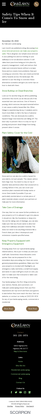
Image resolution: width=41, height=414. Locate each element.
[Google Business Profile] (29, 392)
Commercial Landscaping (20, 374)
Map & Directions (20, 351)
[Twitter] (16, 392)
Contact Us (20, 382)
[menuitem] (10, 406)
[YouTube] (20, 392)
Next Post (32, 309)
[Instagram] (25, 392)
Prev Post (8, 309)
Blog (20, 378)
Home (20, 361)
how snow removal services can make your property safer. (20, 51)
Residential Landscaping (20, 370)
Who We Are (20, 366)
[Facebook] (11, 392)
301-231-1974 (20, 335)
